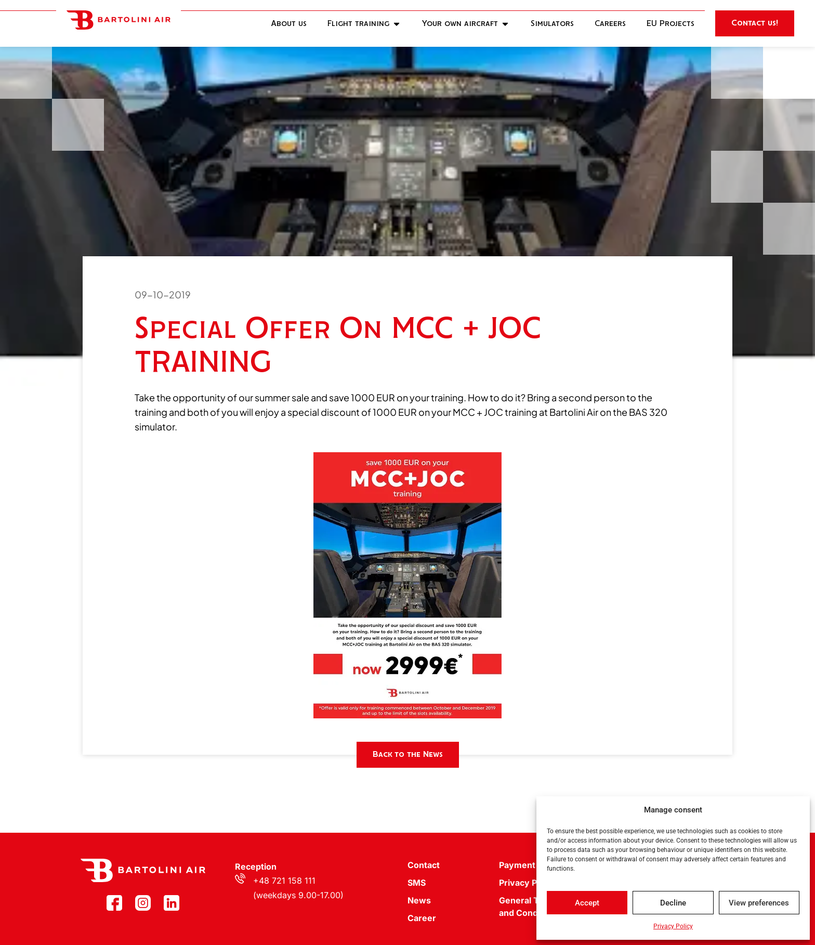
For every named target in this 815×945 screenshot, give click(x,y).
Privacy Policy (673, 926)
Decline (673, 903)
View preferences (759, 903)
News (419, 900)
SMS (416, 882)
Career (421, 918)
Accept (587, 903)
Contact (423, 865)
